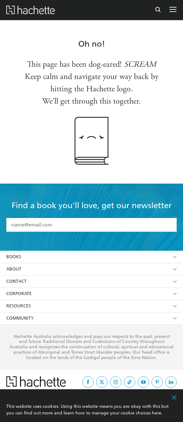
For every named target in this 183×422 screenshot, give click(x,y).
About (91, 269)
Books (91, 256)
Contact (91, 281)
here (156, 413)
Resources (91, 306)
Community (91, 318)
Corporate (91, 293)
